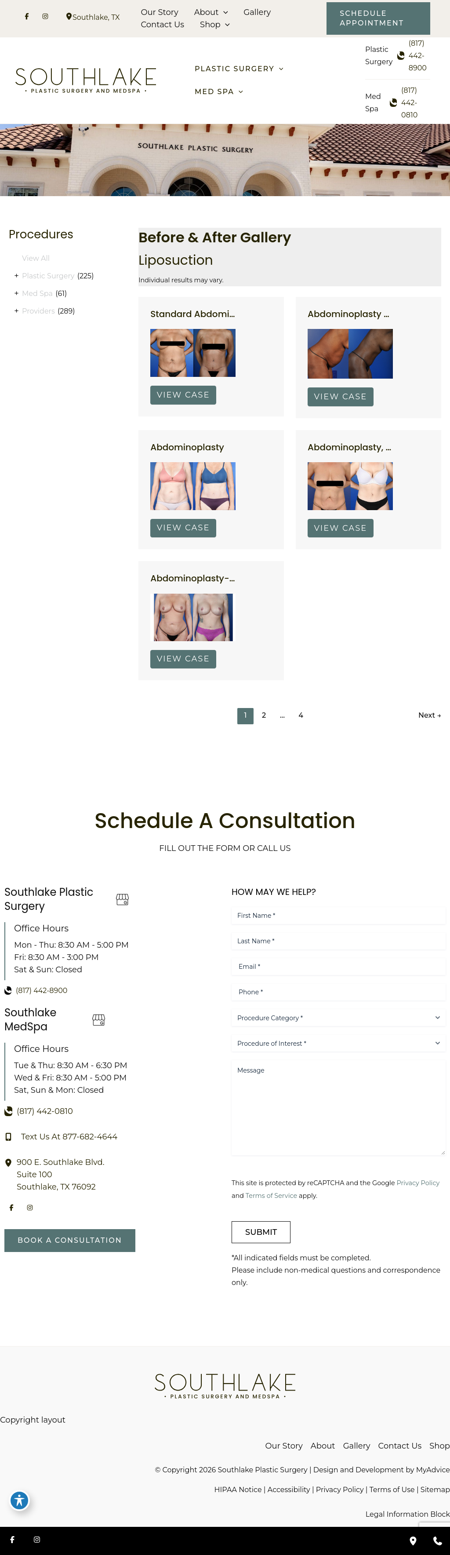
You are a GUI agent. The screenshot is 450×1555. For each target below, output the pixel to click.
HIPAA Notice (237, 1490)
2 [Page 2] (264, 715)
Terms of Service (271, 1196)
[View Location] (69, 17)
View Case (183, 395)
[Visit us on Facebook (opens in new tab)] (27, 18)
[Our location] (413, 1540)
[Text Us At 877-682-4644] (60, 1137)
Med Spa (37, 293)
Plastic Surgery (48, 276)
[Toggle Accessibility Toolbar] (19, 1500)
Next (429, 715)
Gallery (257, 12)
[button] (223, 12)
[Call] (413, 55)
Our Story (159, 12)
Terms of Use (392, 1490)
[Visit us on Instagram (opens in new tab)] (45, 18)
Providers (38, 311)
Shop (215, 24)
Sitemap (435, 1490)
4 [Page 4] (300, 715)
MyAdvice (433, 1470)
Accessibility (289, 1490)
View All (36, 258)
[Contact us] (437, 1540)
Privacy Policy (417, 1183)
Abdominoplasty (187, 447)
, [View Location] (96, 17)
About (211, 12)
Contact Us (162, 24)
